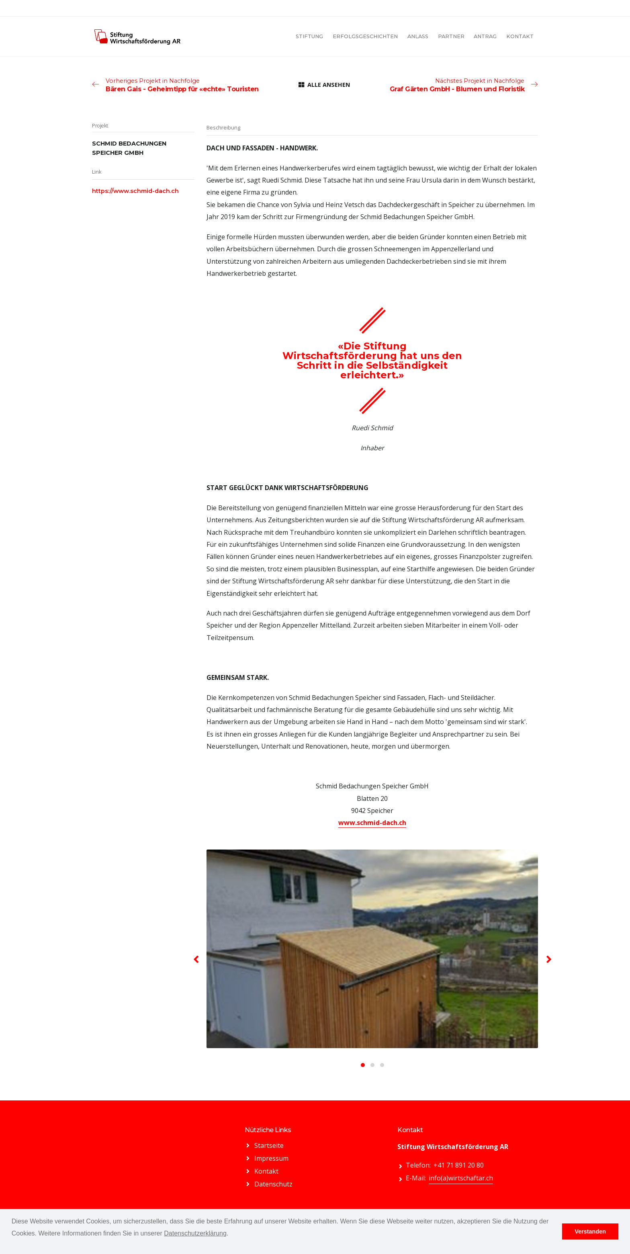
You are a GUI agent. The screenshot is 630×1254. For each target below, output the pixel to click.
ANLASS (417, 36)
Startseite (269, 1145)
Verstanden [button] (590, 1231)
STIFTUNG (309, 36)
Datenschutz (273, 1184)
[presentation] (196, 959)
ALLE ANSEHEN (324, 84)
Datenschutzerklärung (195, 1233)
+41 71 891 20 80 (459, 1165)
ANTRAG (485, 36)
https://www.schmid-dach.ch (135, 191)
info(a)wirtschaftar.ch (461, 1178)
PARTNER (451, 36)
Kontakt (266, 1171)
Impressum (271, 1158)
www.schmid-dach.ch (372, 822)
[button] (363, 1065)
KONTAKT (520, 36)
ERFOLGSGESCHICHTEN (365, 36)
